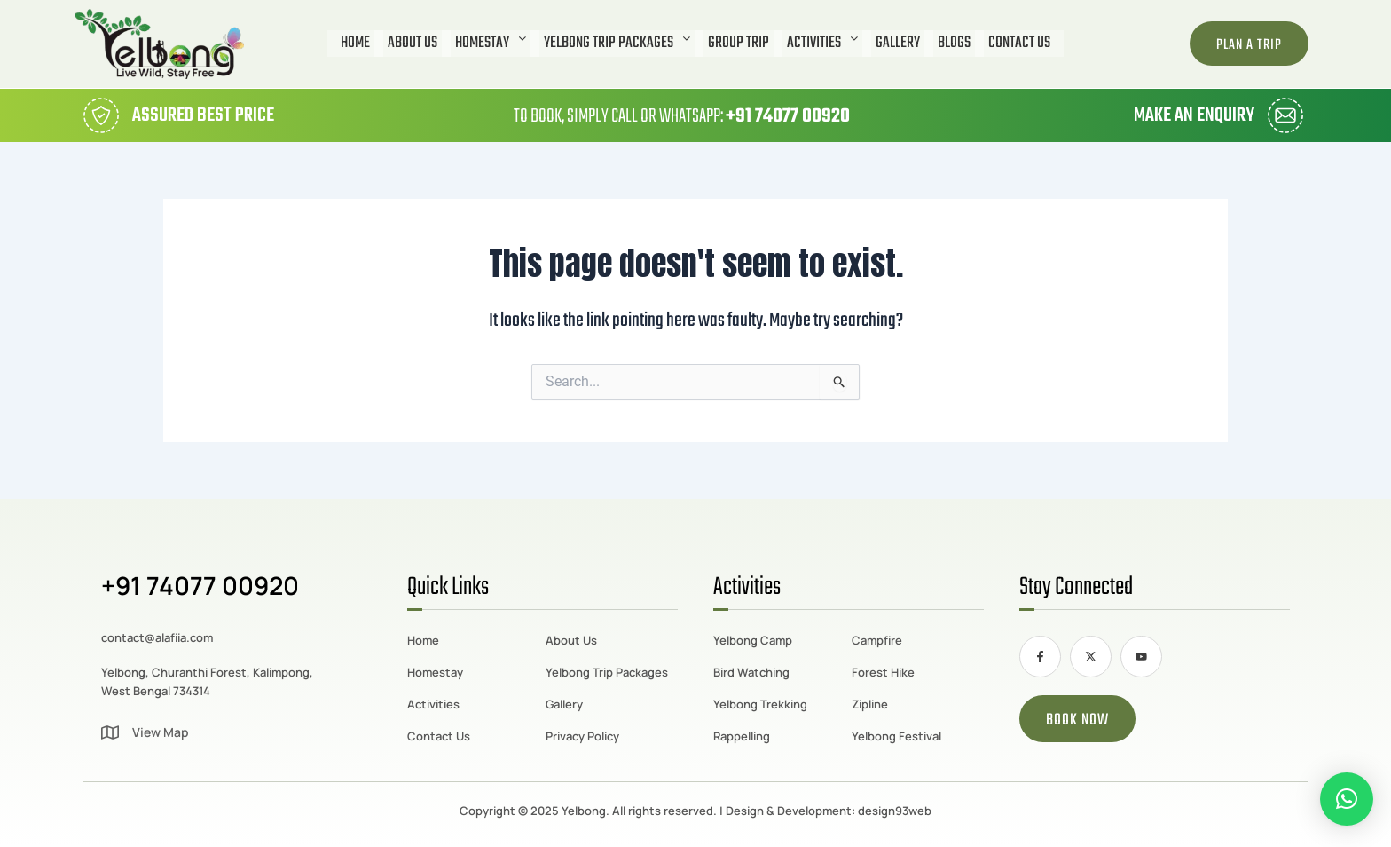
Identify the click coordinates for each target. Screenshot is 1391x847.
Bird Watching (751, 672)
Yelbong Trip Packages (617, 43)
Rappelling (741, 736)
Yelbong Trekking (760, 704)
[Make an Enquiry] (1285, 115)
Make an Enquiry (1194, 115)
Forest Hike (883, 672)
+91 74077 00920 (788, 116)
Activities (822, 43)
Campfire (877, 640)
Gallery (898, 43)
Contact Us (1019, 43)
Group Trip (738, 43)
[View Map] (110, 732)
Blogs (954, 43)
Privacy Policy (582, 736)
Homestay (490, 43)
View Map (160, 732)
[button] (490, 43)
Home (355, 43)
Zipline (870, 704)
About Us (412, 43)
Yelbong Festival (896, 736)
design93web (894, 811)
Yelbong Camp (752, 640)
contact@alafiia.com (157, 637)
